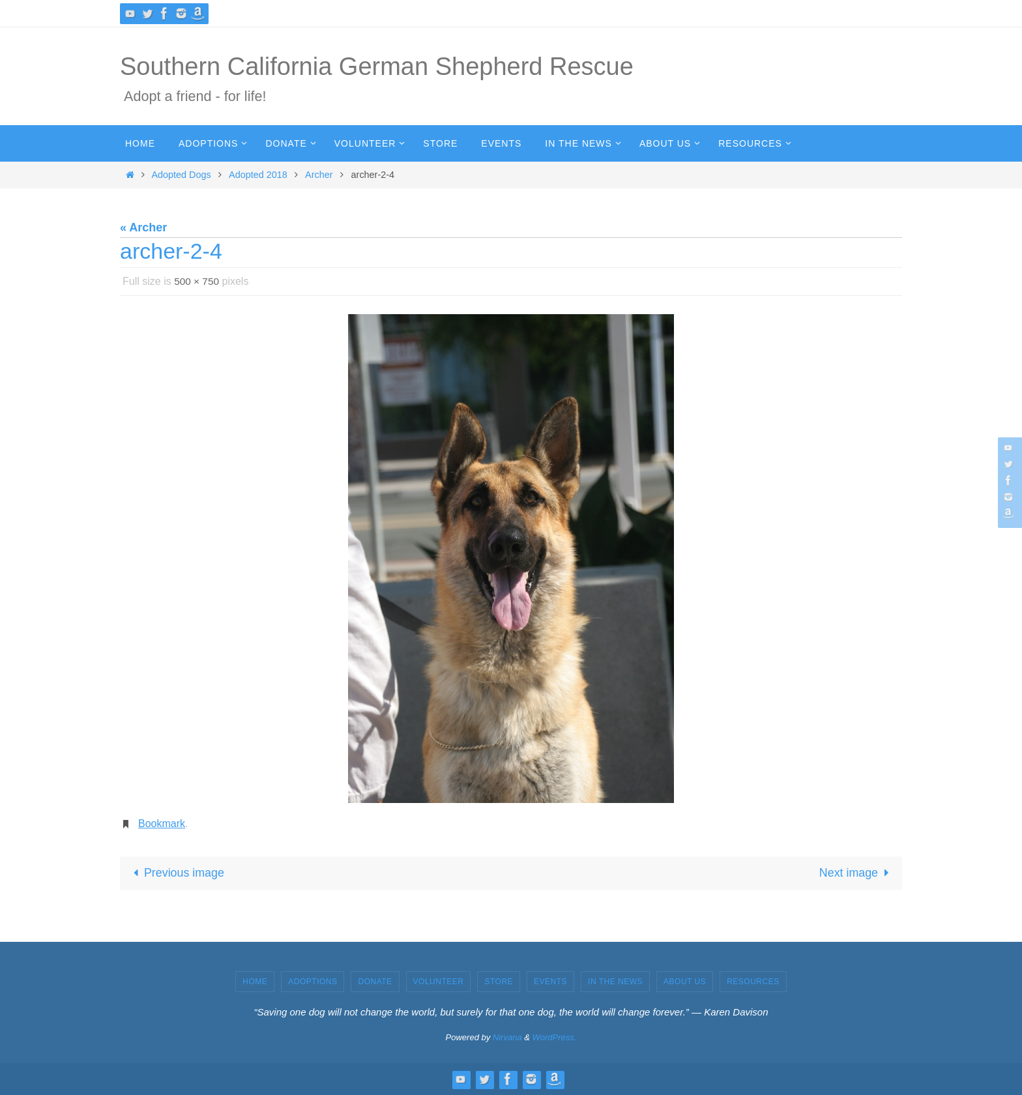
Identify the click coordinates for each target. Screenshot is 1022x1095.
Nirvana (507, 1038)
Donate (375, 981)
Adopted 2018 (258, 174)
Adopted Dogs (181, 174)
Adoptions (312, 981)
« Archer (143, 227)
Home (254, 981)
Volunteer (438, 981)
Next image (856, 872)
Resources (753, 981)
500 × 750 (197, 281)
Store (498, 981)
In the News (615, 981)
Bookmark (161, 823)
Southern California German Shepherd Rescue (377, 66)
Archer (318, 174)
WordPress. (555, 1038)
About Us (685, 981)
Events (550, 981)
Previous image (176, 872)
